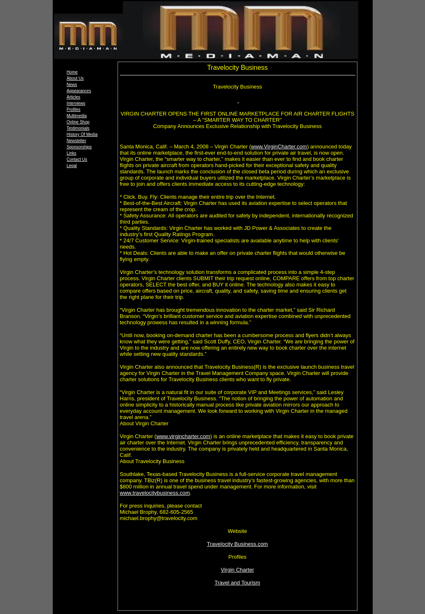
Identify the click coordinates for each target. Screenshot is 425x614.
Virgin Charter (237, 570)
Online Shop (78, 122)
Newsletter (76, 140)
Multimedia (77, 115)
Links (71, 153)
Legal (72, 165)
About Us (75, 78)
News (72, 84)
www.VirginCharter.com (279, 146)
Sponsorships (79, 147)
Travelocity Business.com (237, 544)
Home (72, 72)
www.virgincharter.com (183, 436)
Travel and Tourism (237, 582)
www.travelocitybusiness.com (155, 493)
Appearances (79, 91)
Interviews (76, 103)
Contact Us (77, 159)
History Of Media (82, 134)
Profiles (74, 109)
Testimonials (78, 128)
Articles (74, 97)
